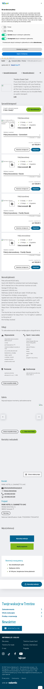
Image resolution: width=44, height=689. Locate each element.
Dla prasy (5, 641)
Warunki (24, 678)
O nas (4, 648)
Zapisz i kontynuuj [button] (22, 54)
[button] (41, 3)
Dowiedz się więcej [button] (21, 49)
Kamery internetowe (30, 645)
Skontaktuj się (12, 628)
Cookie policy (15, 678)
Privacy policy (5, 678)
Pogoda (26, 648)
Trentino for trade (8, 645)
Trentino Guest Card (30, 641)
